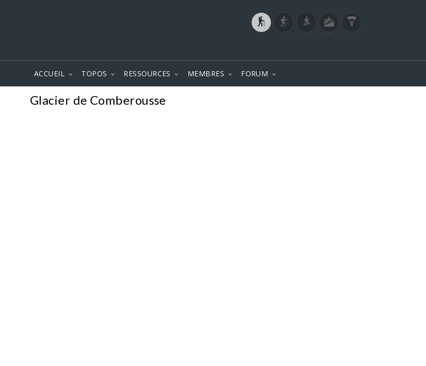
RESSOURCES (147, 73)
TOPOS (94, 73)
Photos (376, 101)
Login (343, 50)
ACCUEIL (49, 73)
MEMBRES (206, 73)
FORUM (254, 73)
